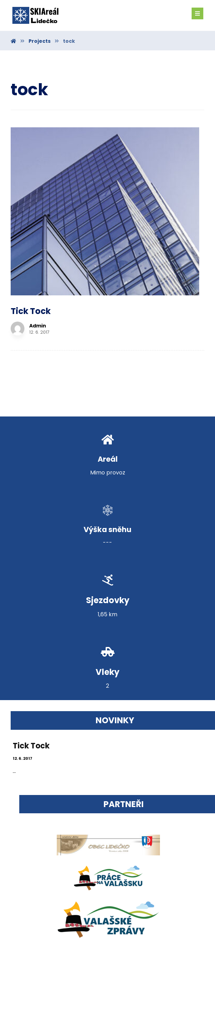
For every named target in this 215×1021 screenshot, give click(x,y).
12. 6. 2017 (24, 637)
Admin (158, 148)
